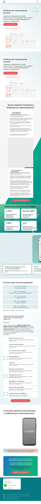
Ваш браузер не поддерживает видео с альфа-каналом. (16, 142)
